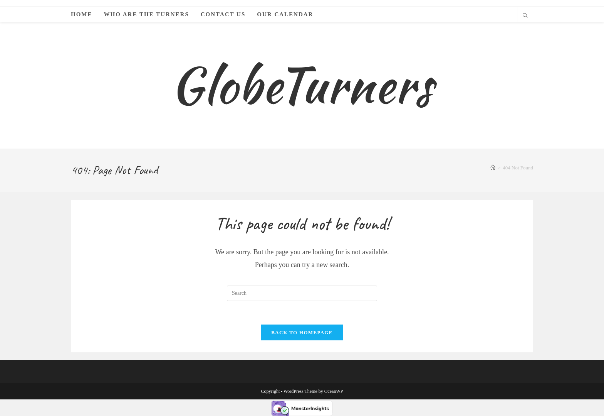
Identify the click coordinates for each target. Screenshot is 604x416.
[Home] (492, 168)
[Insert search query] (302, 293)
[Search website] (525, 16)
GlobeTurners (302, 85)
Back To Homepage (301, 332)
